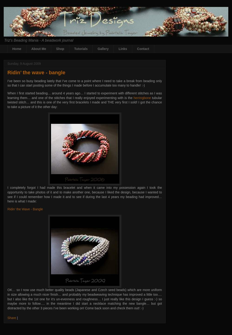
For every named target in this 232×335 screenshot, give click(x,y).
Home (16, 49)
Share (11, 318)
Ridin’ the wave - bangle (36, 72)
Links (123, 49)
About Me (38, 49)
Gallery (103, 49)
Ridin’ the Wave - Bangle (25, 209)
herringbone (142, 98)
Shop (60, 49)
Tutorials (81, 49)
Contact (143, 49)
